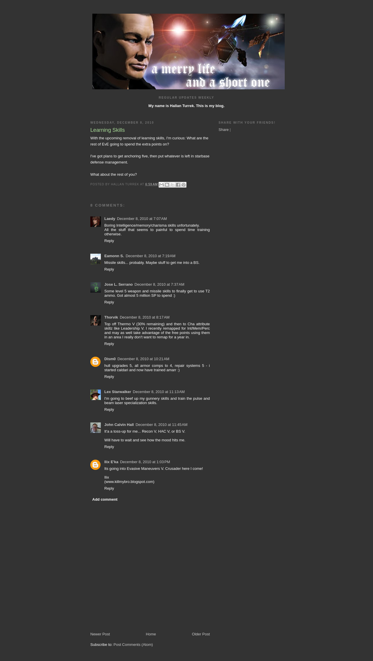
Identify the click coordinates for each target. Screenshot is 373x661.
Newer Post (100, 634)
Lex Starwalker (117, 392)
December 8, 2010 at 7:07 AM (142, 218)
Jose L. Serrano (118, 284)
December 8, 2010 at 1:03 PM (145, 462)
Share (224, 129)
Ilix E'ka (111, 462)
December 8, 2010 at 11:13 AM (159, 392)
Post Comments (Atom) (133, 644)
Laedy (109, 218)
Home (151, 634)
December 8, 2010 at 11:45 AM (161, 424)
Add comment (105, 499)
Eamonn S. (114, 256)
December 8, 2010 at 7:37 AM (159, 284)
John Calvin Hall (119, 424)
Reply (109, 241)
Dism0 (110, 359)
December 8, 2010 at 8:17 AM (145, 317)
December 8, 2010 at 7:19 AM (150, 256)
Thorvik (111, 317)
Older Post (201, 634)
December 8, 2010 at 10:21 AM (143, 359)
